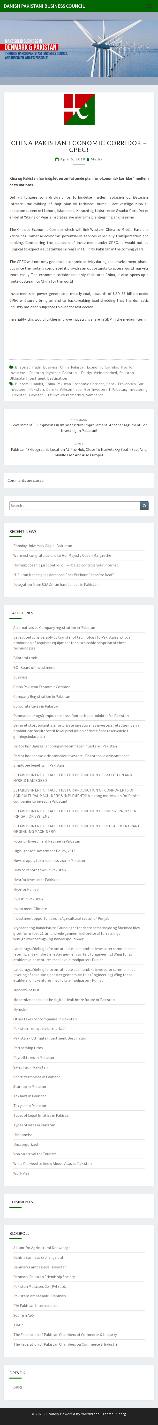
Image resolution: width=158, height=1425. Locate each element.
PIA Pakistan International (35, 1305)
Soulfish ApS (23, 1315)
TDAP (18, 1324)
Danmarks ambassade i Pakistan (40, 1267)
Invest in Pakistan (28, 899)
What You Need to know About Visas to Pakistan (52, 1163)
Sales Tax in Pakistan (30, 1067)
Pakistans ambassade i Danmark (40, 1295)
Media (97, 159)
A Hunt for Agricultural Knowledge (41, 1247)
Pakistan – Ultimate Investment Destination (50, 1038)
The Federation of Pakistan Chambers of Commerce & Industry (65, 1334)
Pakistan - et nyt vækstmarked (89, 372)
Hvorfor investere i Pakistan (36, 879)
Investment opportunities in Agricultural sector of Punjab (61, 918)
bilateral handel (29, 383)
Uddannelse (23, 1134)
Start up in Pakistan (29, 1086)
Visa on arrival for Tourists (35, 1153)
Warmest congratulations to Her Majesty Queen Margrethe (62, 555)
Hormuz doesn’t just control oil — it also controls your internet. (66, 565)
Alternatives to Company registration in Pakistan (54, 627)
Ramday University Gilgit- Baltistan (42, 545)
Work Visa (21, 1173)
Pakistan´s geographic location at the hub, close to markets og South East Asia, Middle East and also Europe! (79, 449)
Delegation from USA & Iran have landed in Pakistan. (56, 584)
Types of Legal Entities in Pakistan (41, 1115)
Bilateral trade (28, 367)
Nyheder (53, 372)
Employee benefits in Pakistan (38, 765)
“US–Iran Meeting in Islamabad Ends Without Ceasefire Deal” (63, 574)
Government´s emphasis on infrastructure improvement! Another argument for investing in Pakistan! (79, 425)
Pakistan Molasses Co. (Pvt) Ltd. (39, 1286)
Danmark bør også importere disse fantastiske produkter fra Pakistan (71, 715)
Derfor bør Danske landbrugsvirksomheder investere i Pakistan (65, 746)
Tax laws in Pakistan (29, 1095)
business (50, 367)
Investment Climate (30, 908)
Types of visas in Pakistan (34, 1125)
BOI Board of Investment (34, 667)
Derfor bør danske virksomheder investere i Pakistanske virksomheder (71, 755)
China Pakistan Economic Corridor (89, 367)
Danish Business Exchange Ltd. (38, 1257)
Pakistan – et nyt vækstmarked (39, 1028)
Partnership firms (28, 1047)
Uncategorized (25, 1144)
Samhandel (95, 394)
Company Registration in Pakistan (41, 696)
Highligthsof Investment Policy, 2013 (44, 850)
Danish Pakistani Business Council (44, 6)
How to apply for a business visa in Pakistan (49, 860)
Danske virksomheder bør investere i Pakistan (86, 389)
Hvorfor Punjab (26, 889)
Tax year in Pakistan (29, 1105)
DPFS (17, 1387)
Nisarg (121, 1414)
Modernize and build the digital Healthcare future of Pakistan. (64, 999)
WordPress (90, 1414)
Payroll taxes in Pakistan (33, 1057)
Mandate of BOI (26, 990)
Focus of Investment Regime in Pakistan (46, 841)
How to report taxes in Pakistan (39, 869)
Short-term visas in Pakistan (36, 1076)
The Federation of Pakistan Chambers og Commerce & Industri (65, 1344)
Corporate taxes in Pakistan (36, 706)
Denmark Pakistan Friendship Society (44, 1276)
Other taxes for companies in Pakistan (45, 1019)
